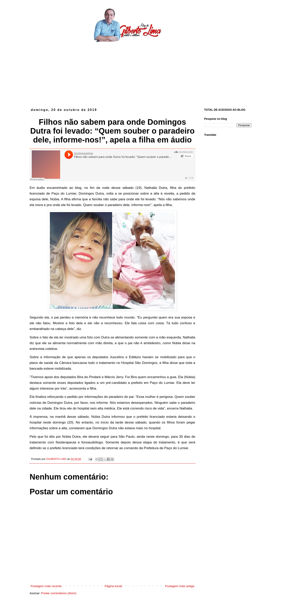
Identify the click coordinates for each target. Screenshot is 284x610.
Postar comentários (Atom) (58, 593)
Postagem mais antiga (179, 586)
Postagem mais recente (46, 586)
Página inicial (113, 586)
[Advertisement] (142, 71)
